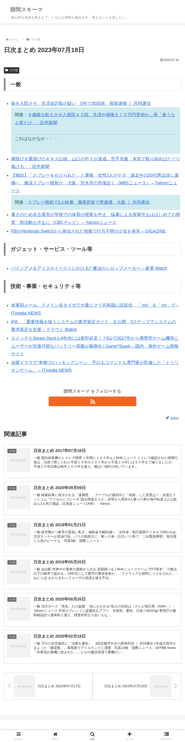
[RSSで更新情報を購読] (92, 401)
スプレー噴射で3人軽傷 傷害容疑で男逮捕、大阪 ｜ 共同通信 (89, 202)
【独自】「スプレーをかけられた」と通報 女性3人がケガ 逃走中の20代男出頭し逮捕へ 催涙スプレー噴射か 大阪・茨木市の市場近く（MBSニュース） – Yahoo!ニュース (95, 183)
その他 (11, 70)
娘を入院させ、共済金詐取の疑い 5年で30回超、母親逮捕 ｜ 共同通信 (81, 103)
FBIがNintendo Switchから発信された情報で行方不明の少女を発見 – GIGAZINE (88, 231)
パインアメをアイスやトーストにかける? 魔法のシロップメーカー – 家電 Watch (89, 268)
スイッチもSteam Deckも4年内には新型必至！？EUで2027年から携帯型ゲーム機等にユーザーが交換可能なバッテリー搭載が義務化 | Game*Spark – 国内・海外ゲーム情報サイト (95, 346)
